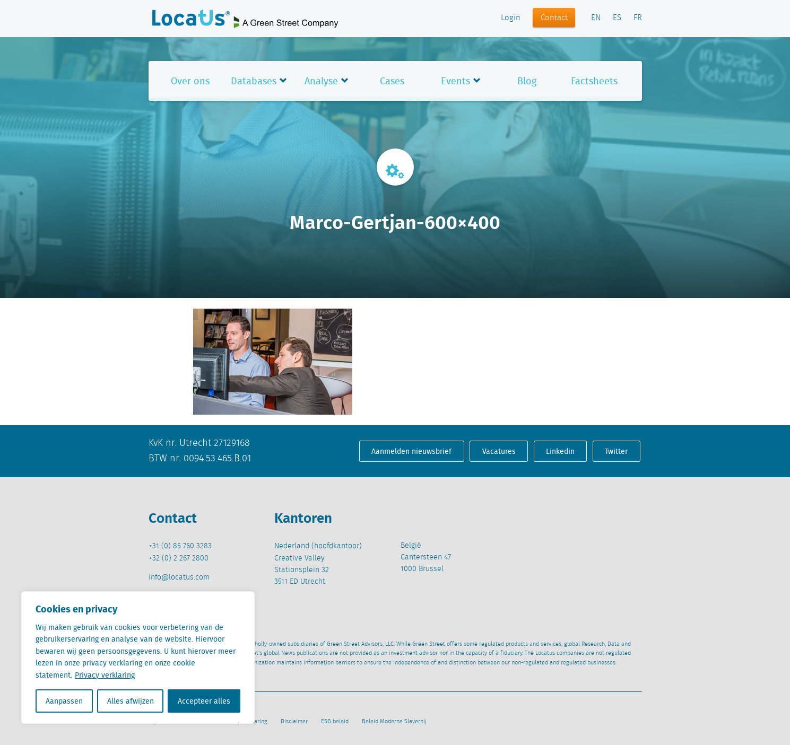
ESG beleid (335, 721)
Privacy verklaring (105, 675)
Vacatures (499, 451)
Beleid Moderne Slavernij (394, 721)
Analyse (321, 81)
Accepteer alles (204, 701)
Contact (554, 18)
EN (596, 18)
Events (455, 81)
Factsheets (594, 81)
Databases (253, 81)
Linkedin (560, 451)
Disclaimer (294, 721)
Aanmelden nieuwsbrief (411, 451)
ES (617, 18)
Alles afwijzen (130, 701)
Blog (526, 81)
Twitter (616, 451)
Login (510, 18)
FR (637, 18)
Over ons (190, 81)
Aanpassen (64, 701)
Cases (392, 81)
